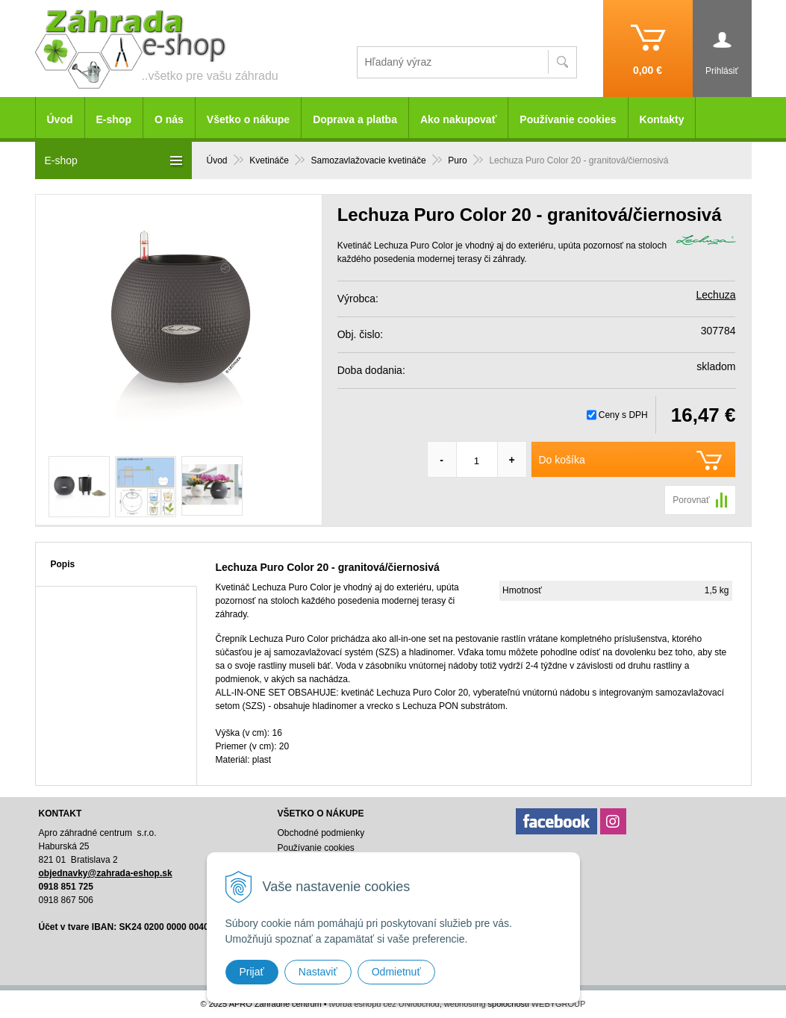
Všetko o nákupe (248, 119)
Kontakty (662, 119)
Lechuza (716, 295)
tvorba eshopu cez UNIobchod (384, 1003)
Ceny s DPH (623, 415)
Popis (63, 564)
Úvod (60, 119)
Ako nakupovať (458, 119)
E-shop (113, 119)
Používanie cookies (568, 119)
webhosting (465, 1003)
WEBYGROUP (558, 1003)
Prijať (252, 972)
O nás (169, 119)
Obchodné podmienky (320, 833)
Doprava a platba (355, 119)
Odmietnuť (396, 972)
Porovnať (691, 500)
